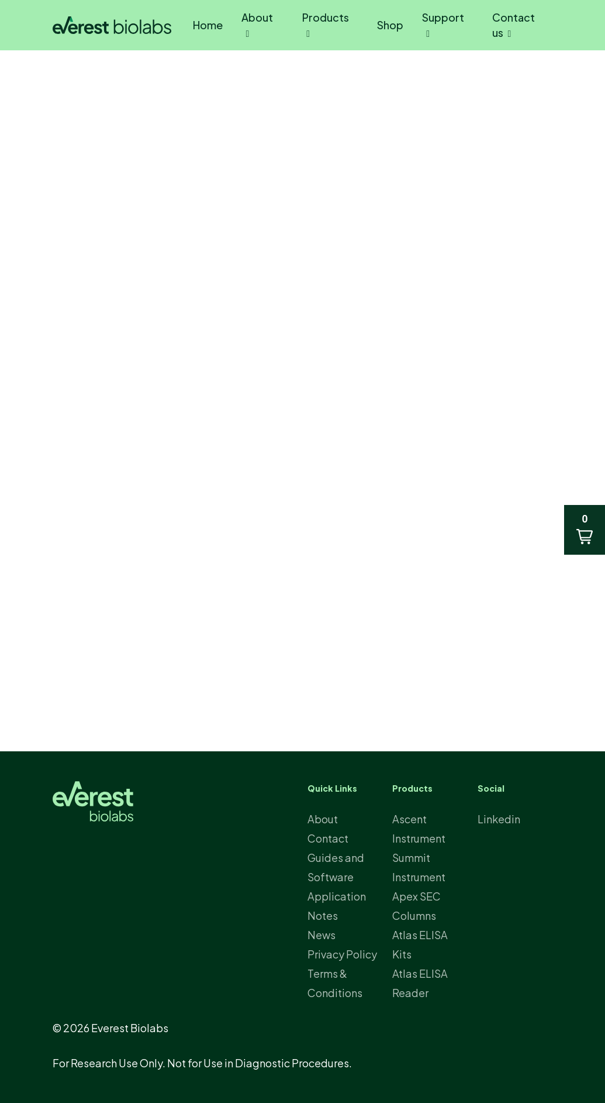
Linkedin (499, 819)
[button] (584, 530)
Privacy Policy (342, 954)
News (92, 96)
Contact (327, 838)
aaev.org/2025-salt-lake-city (214, 641)
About (322, 819)
